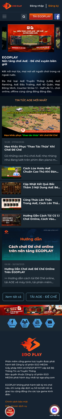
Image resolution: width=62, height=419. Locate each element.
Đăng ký (53, 5)
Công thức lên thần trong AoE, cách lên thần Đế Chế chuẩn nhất (41, 203)
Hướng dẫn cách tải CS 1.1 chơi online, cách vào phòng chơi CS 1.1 (41, 219)
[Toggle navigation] (4, 16)
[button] (28, 312)
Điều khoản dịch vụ (16, 406)
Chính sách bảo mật (16, 401)
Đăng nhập (37, 5)
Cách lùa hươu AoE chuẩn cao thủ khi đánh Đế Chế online (40, 171)
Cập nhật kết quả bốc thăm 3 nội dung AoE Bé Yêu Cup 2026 (40, 187)
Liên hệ (9, 410)
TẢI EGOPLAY (42, 16)
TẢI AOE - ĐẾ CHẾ (43, 297)
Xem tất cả (13, 297)
